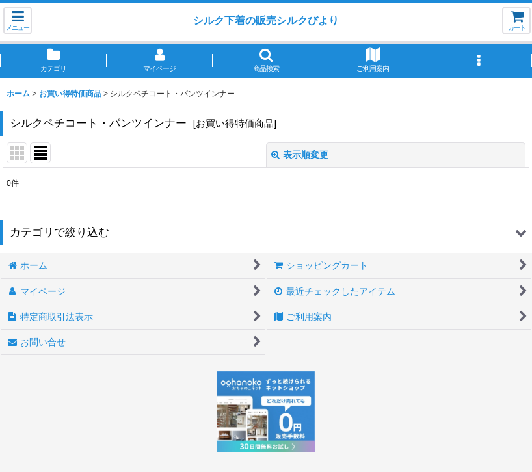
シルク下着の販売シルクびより (266, 20)
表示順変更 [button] (299, 155)
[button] (17, 20)
